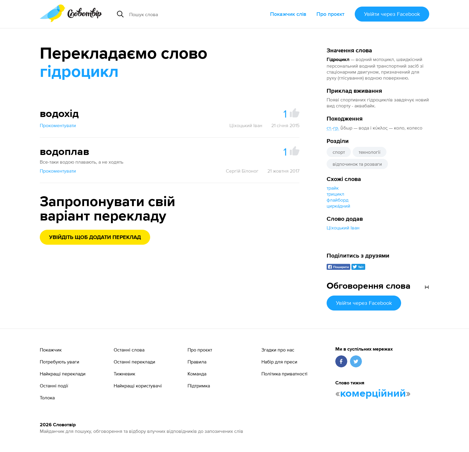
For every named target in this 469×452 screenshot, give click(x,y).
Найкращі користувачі (138, 385)
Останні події (54, 385)
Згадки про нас (277, 349)
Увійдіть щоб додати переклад (95, 237)
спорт (339, 152)
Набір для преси (279, 361)
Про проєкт (330, 14)
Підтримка (199, 385)
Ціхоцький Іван (343, 227)
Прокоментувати (58, 125)
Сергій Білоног (242, 171)
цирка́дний (338, 206)
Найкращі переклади (63, 373)
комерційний (373, 393)
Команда (197, 373)
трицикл (335, 194)
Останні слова (129, 349)
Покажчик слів (288, 14)
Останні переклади (134, 361)
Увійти (392, 14)
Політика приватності (284, 373)
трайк (333, 188)
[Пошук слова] (182, 14)
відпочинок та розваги (357, 164)
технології (369, 152)
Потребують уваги (59, 361)
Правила (197, 361)
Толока (47, 397)
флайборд (337, 200)
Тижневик (124, 373)
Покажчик (51, 349)
